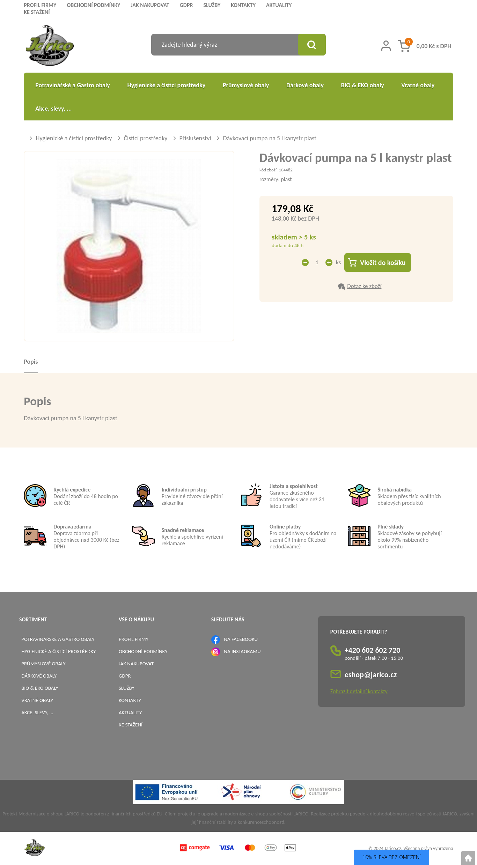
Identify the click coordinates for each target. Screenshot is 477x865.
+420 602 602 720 (373, 650)
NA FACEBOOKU (241, 639)
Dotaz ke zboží (364, 286)
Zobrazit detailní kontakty (359, 691)
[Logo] (50, 46)
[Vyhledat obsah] (312, 45)
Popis (31, 361)
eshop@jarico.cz (371, 674)
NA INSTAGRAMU (242, 651)
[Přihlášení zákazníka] (386, 46)
